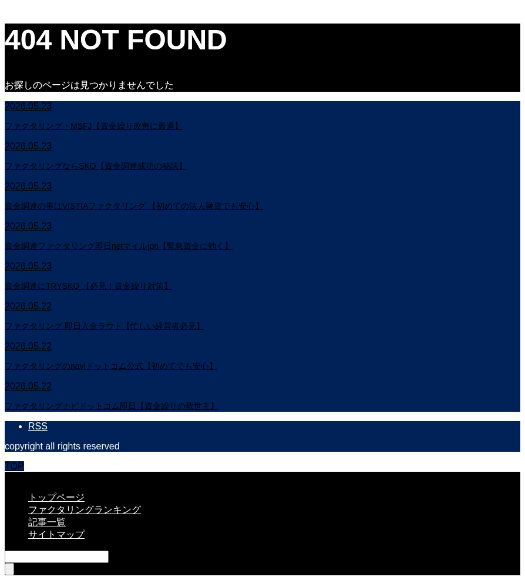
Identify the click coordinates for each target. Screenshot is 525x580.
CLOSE (20, 477)
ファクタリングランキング (84, 510)
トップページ (56, 497)
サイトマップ (56, 534)
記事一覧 (47, 522)
